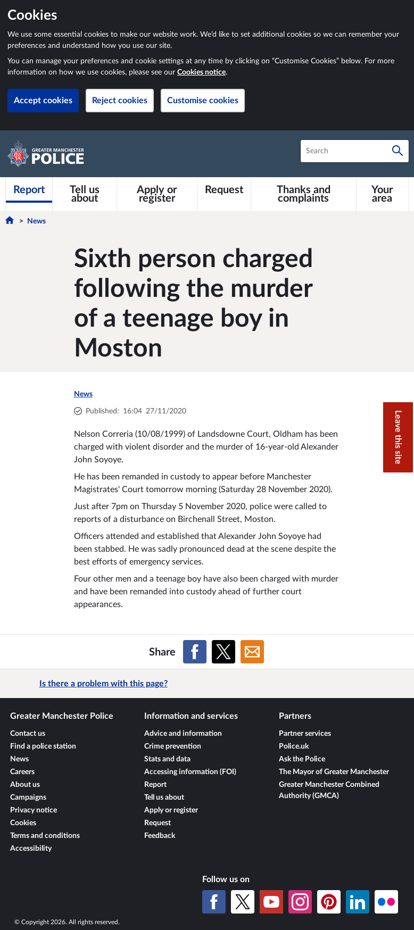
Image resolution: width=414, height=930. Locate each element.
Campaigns (28, 797)
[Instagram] (300, 902)
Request (157, 823)
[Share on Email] (252, 651)
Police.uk (294, 746)
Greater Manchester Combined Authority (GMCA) (329, 790)
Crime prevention (172, 746)
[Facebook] (214, 902)
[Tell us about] (85, 194)
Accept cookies (43, 100)
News (36, 221)
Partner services (305, 733)
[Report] (29, 190)
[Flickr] (386, 902)
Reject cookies (119, 100)
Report (155, 784)
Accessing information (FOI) (190, 772)
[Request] (224, 190)
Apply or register (171, 810)
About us (25, 784)
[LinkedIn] (357, 902)
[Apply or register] (157, 194)
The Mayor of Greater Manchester (334, 772)
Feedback (159, 836)
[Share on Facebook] (194, 651)
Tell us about (164, 797)
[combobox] (354, 151)
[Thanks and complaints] (303, 194)
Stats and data (167, 759)
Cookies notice (201, 72)
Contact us (27, 733)
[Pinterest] (329, 902)
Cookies (23, 823)
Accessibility (31, 848)
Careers (22, 772)
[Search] (397, 151)
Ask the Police (302, 759)
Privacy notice (33, 810)
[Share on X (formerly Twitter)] (223, 651)
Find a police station (43, 746)
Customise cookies (202, 100)
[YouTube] (271, 902)
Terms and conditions (45, 836)
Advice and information (183, 733)
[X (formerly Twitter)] (242, 902)
